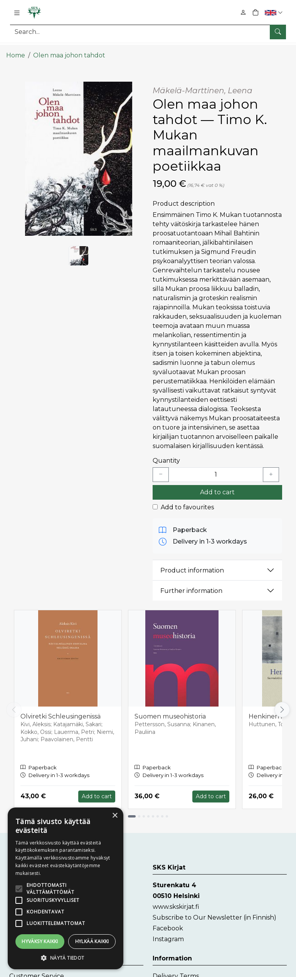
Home (15, 49)
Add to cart (217, 486)
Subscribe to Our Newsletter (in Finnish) (214, 911)
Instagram (168, 933)
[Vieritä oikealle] (282, 703)
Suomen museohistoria (170, 710)
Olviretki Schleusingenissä (60, 710)
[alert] (65, 888)
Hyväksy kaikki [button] (40, 941)
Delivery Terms (176, 970)
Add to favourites (187, 501)
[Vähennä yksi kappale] (161, 468)
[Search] (148, 32)
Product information (192, 564)
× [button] (115, 816)
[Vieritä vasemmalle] (14, 703)
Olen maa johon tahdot (69, 49)
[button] (274, 12)
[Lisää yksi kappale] (271, 468)
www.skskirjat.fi (176, 900)
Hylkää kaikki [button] (92, 941)
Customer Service (36, 970)
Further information (191, 584)
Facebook (168, 922)
